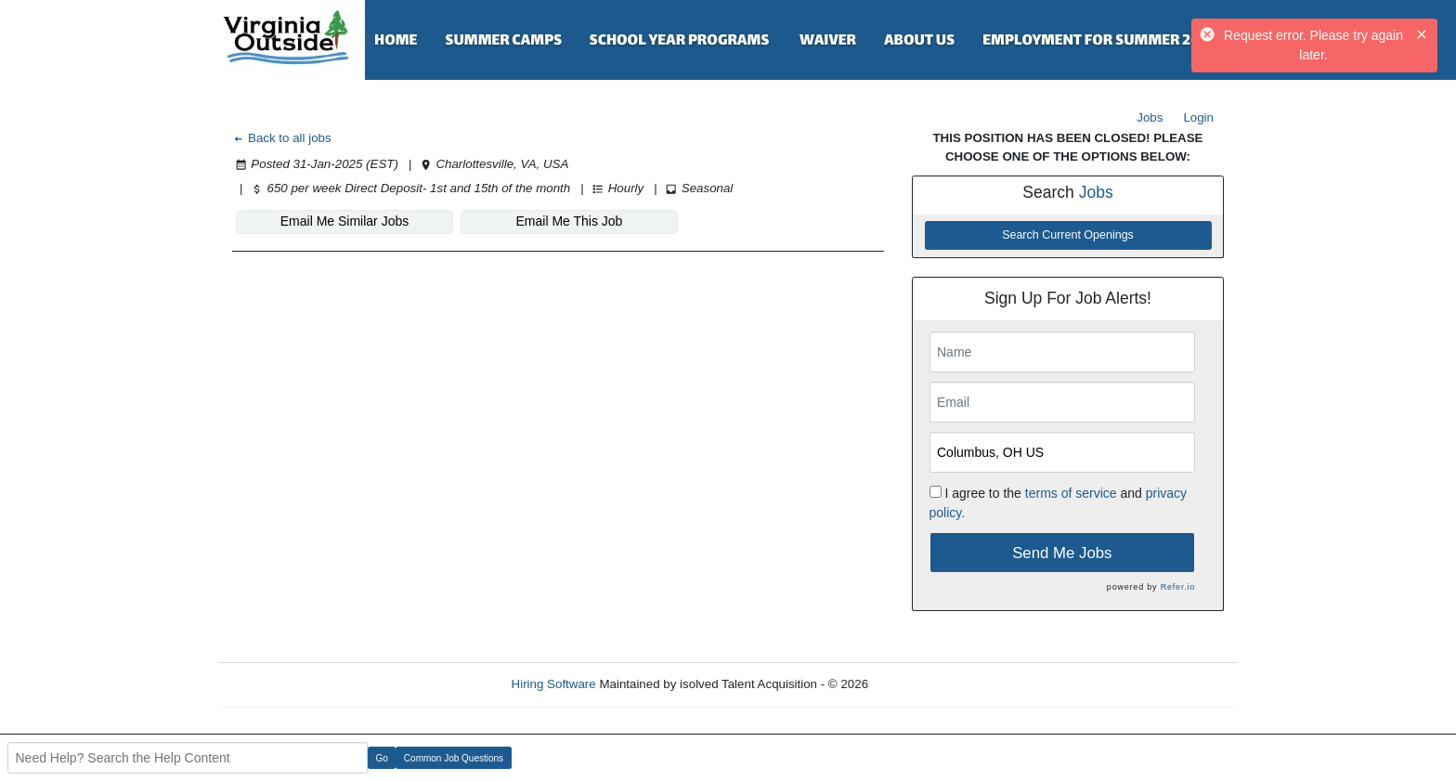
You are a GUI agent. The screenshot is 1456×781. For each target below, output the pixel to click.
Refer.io (1178, 587)
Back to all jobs (282, 138)
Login (1198, 117)
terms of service (1071, 493)
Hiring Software (554, 684)
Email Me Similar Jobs (344, 221)
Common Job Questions (453, 758)
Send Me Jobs (1062, 553)
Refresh (923, 684)
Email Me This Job (569, 221)
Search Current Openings (1068, 234)
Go (382, 758)
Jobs (1150, 117)
